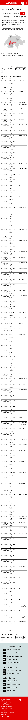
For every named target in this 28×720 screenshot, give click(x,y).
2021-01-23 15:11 (6, 484)
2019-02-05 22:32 (6, 263)
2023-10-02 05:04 (6, 522)
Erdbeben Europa (12, 687)
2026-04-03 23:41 (6, 114)
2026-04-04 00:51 (6, 119)
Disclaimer (12, 713)
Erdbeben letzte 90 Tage (13, 650)
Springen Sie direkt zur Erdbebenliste (12, 28)
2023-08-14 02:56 (6, 86)
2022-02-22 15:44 (6, 324)
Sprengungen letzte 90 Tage (14, 656)
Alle (22, 13)
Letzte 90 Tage (6, 13)
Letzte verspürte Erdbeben (14, 653)
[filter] (2, 78)
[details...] (6, 124)
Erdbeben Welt (11, 690)
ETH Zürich (8, 716)
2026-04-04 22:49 (6, 81)
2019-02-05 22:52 (6, 257)
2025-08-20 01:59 (6, 235)
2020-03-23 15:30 (6, 373)
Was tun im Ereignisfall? (13, 673)
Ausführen (19, 69)
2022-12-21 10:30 (6, 318)
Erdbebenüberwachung (13, 684)
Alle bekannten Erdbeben (14, 662)
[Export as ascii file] (2, 71)
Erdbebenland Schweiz (13, 681)
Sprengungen (6, 17)
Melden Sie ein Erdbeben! (14, 670)
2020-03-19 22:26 (6, 329)
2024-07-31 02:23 (6, 291)
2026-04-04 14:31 (6, 92)
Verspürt (16, 13)
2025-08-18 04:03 (6, 252)
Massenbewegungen (19, 17)
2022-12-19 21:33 (6, 489)
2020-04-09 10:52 (6, 97)
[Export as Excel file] (24, 69)
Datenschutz (4, 714)
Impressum (4, 713)
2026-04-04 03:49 (6, 108)
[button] (2, 3)
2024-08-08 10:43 (6, 103)
